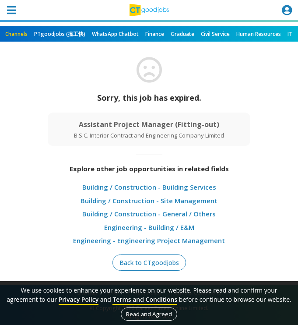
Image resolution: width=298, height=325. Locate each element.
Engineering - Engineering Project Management (149, 240)
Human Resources (258, 34)
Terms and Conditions (144, 299)
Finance (154, 34)
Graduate (182, 34)
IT (289, 34)
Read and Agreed (149, 314)
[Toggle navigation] (11, 10)
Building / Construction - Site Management (149, 200)
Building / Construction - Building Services (149, 187)
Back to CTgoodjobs (149, 262)
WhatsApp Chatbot (115, 34)
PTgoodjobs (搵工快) (59, 34)
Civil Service (215, 34)
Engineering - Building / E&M (149, 227)
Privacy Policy (79, 299)
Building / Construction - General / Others (149, 213)
